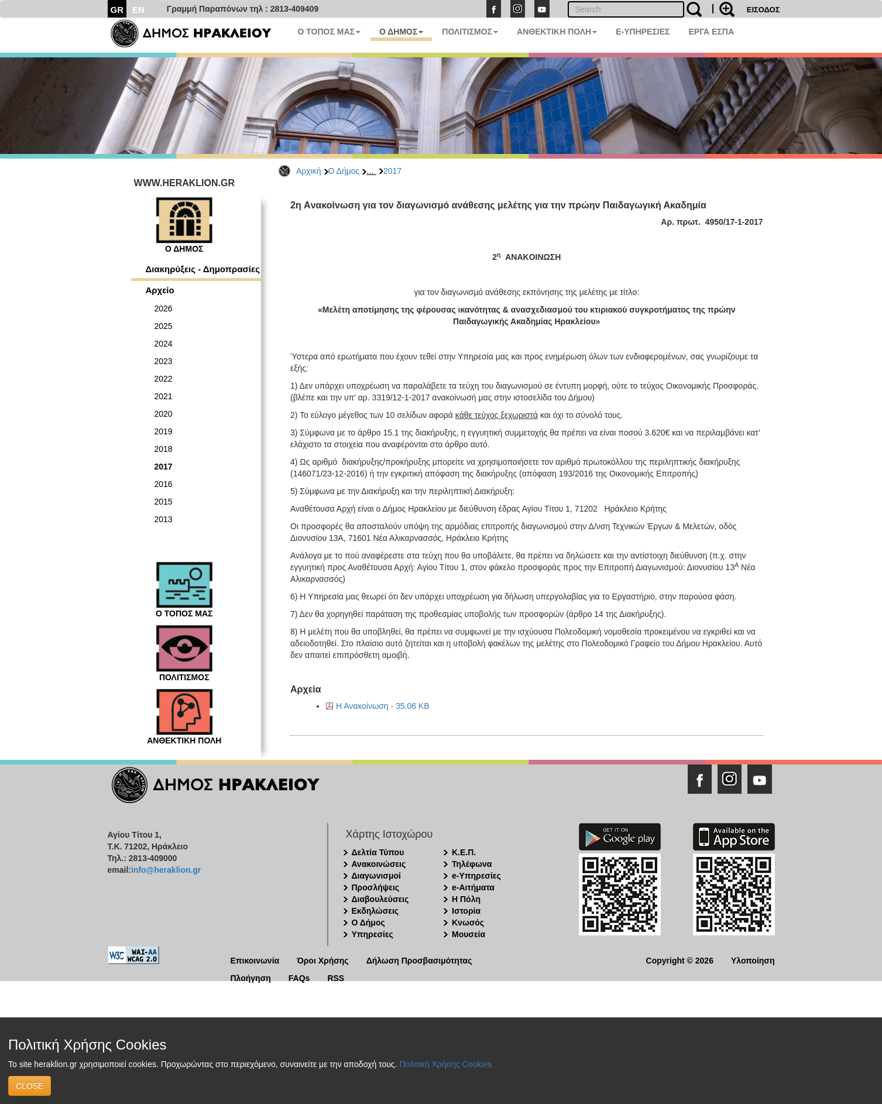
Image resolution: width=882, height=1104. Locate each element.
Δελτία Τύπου (378, 852)
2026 (164, 308)
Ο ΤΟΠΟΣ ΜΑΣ (329, 31)
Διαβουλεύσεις (380, 899)
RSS (335, 977)
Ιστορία (466, 911)
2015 (164, 501)
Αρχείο (160, 290)
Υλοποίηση (753, 960)
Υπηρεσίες (372, 934)
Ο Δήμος (344, 171)
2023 (164, 361)
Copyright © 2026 (679, 960)
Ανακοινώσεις (379, 864)
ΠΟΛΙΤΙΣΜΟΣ (470, 31)
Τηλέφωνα (472, 864)
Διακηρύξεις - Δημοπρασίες (203, 269)
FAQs (299, 977)
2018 (164, 449)
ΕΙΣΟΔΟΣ (763, 9)
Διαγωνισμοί (376, 875)
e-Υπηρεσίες (476, 875)
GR (117, 10)
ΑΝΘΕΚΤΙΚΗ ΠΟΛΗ (557, 31)
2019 (164, 431)
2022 (164, 378)
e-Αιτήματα (473, 887)
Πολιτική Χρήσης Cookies (445, 1064)
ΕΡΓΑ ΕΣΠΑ (711, 31)
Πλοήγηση (251, 977)
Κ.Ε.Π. (464, 852)
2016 (164, 484)
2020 (164, 414)
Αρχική (308, 171)
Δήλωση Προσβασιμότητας (419, 960)
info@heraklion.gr (166, 870)
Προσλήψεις (376, 887)
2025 (164, 326)
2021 (164, 396)
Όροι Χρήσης (323, 960)
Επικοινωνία (255, 960)
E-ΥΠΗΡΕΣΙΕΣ (643, 31)
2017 (392, 171)
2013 (164, 519)
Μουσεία (468, 934)
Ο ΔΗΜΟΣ (401, 31)
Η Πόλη (466, 899)
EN (138, 10)
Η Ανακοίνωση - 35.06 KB (383, 706)
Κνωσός (468, 922)
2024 (164, 343)
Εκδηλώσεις (375, 911)
